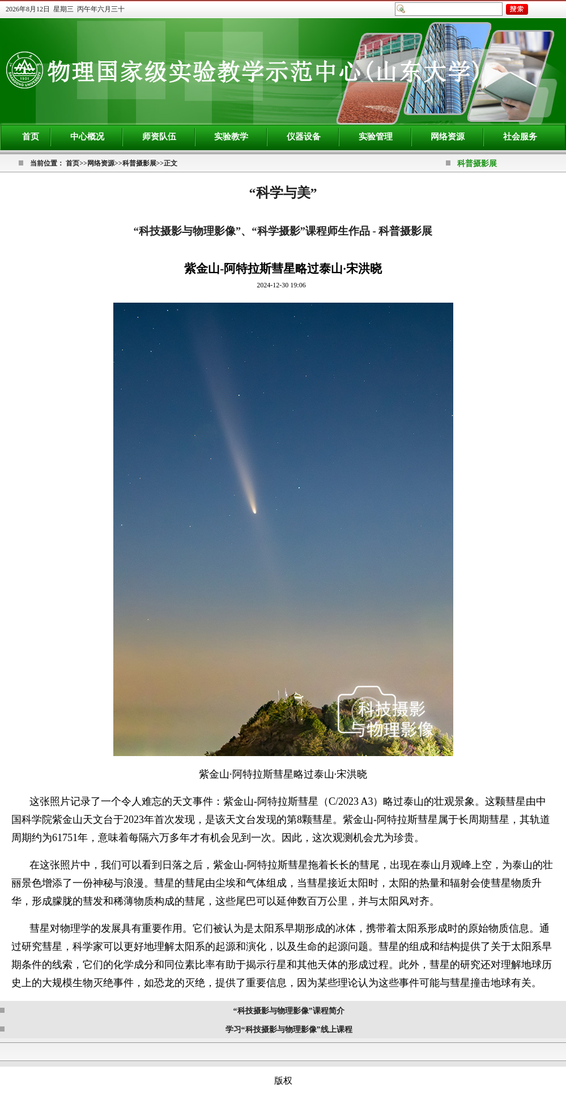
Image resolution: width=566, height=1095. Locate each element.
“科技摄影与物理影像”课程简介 (288, 1011)
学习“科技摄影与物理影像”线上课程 (288, 1029)
